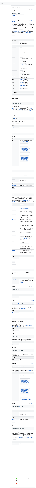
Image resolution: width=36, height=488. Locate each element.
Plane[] (18, 303)
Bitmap (14, 25)
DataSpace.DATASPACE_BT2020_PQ (25, 389)
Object (15, 14)
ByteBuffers (19, 23)
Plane (30, 23)
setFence (21, 85)
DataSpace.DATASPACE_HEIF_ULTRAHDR (25, 380)
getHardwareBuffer (22, 63)
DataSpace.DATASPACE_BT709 (24, 160)
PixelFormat (27, 200)
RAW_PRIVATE (13, 235)
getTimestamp (21, 73)
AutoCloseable (22, 14)
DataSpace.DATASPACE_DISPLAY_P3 (25, 151)
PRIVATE (13, 307)
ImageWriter (18, 110)
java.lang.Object (13, 15)
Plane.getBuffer (19, 109)
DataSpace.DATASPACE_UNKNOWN (25, 147)
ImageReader (13, 35)
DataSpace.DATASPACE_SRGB (24, 149)
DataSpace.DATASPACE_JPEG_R (24, 381)
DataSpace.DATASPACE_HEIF (24, 379)
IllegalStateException (28, 32)
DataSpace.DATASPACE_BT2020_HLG (25, 388)
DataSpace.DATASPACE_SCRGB (24, 150)
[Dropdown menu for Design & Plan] (17, 1)
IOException (14, 185)
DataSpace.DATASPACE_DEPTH (24, 141)
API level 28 (32, 267)
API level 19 (32, 9)
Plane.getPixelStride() (24, 238)
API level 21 (32, 347)
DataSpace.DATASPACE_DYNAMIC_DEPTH (25, 142)
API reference (3, 3)
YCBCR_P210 (13, 250)
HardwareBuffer (14, 63)
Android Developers (14, 7)
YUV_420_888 (13, 210)
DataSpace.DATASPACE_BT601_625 (25, 157)
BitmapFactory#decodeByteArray (25, 208)
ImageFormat (23, 200)
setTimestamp (21, 88)
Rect (24, 79)
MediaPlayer (13, 326)
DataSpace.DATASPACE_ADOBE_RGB (25, 390)
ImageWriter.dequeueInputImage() (26, 110)
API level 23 (32, 425)
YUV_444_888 (13, 219)
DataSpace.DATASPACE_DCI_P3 (24, 161)
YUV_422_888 (13, 214)
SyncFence (23, 85)
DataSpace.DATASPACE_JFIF (24, 156)
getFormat (21, 60)
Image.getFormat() (23, 308)
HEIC (13, 241)
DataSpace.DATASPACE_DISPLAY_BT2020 (25, 399)
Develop (17, 7)
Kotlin (31, 11)
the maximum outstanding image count (18, 31)
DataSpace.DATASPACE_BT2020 (24, 159)
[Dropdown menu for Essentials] (11, 1)
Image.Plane (21, 42)
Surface (29, 370)
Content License (29, 448)
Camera (27, 325)
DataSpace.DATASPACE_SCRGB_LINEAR (25, 148)
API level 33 (32, 168)
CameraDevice (13, 21)
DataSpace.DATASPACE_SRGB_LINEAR (25, 398)
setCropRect (21, 79)
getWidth (21, 76)
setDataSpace (21, 82)
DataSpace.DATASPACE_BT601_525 (25, 158)
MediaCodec (30, 20)
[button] (4, 8)
